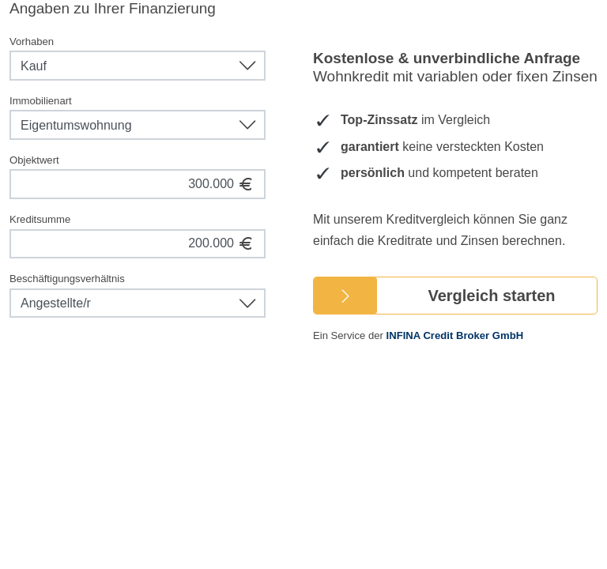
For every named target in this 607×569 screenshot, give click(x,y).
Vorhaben (31, 41)
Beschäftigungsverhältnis (67, 278)
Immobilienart (40, 101)
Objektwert (34, 160)
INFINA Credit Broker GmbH (455, 335)
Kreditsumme (39, 219)
